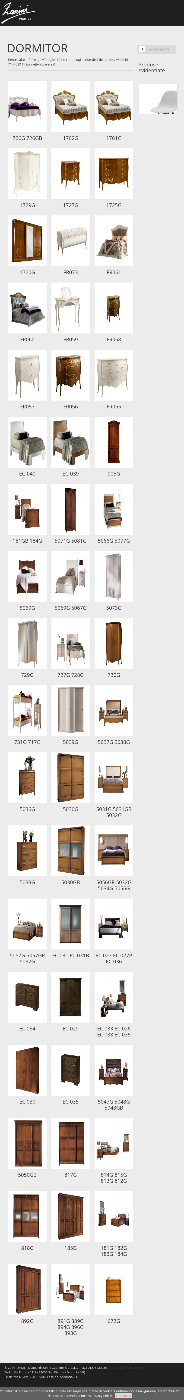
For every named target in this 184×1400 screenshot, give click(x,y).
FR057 (27, 406)
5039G (70, 741)
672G (114, 1320)
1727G (70, 205)
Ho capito (123, 1396)
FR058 (114, 339)
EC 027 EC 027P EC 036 (113, 958)
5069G (27, 607)
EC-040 (27, 473)
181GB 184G (27, 540)
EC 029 (71, 1028)
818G (27, 1247)
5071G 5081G (70, 540)
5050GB (27, 1174)
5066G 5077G (114, 540)
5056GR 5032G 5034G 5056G (113, 885)
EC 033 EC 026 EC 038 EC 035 (114, 1031)
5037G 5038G (114, 741)
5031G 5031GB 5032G (114, 812)
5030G (70, 809)
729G (27, 674)
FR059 (70, 339)
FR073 (70, 272)
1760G (27, 272)
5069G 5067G (70, 607)
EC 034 (27, 1028)
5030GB (70, 882)
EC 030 (27, 1101)
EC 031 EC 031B (70, 955)
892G (27, 1320)
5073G (113, 607)
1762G (70, 137)
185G (70, 1247)
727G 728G (70, 674)
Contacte (116, 1367)
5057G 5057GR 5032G (27, 958)
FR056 (70, 406)
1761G (113, 137)
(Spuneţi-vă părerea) (40, 64)
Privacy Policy (102, 1396)
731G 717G (27, 741)
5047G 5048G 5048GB (114, 1104)
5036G (27, 809)
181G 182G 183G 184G (114, 1250)
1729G (27, 205)
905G (114, 473)
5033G (27, 882)
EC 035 (71, 1101)
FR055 (114, 406)
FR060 (27, 339)
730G (114, 674)
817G (70, 1174)
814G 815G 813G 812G (114, 1177)
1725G (113, 205)
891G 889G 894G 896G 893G (70, 1326)
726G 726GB (27, 137)
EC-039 (70, 473)
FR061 (114, 272)
